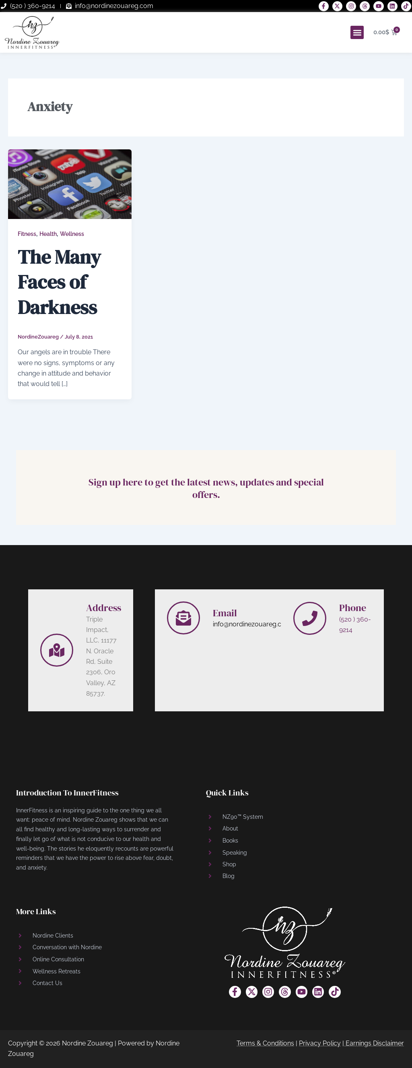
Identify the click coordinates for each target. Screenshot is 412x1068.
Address (103, 607)
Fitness (27, 234)
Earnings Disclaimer (375, 1043)
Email (225, 613)
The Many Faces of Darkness (59, 282)
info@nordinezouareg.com (252, 624)
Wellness (72, 234)
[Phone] (309, 618)
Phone (352, 607)
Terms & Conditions (265, 1043)
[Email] (183, 617)
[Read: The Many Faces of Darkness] (70, 184)
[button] (357, 32)
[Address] (56, 650)
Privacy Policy (320, 1043)
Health (48, 234)
